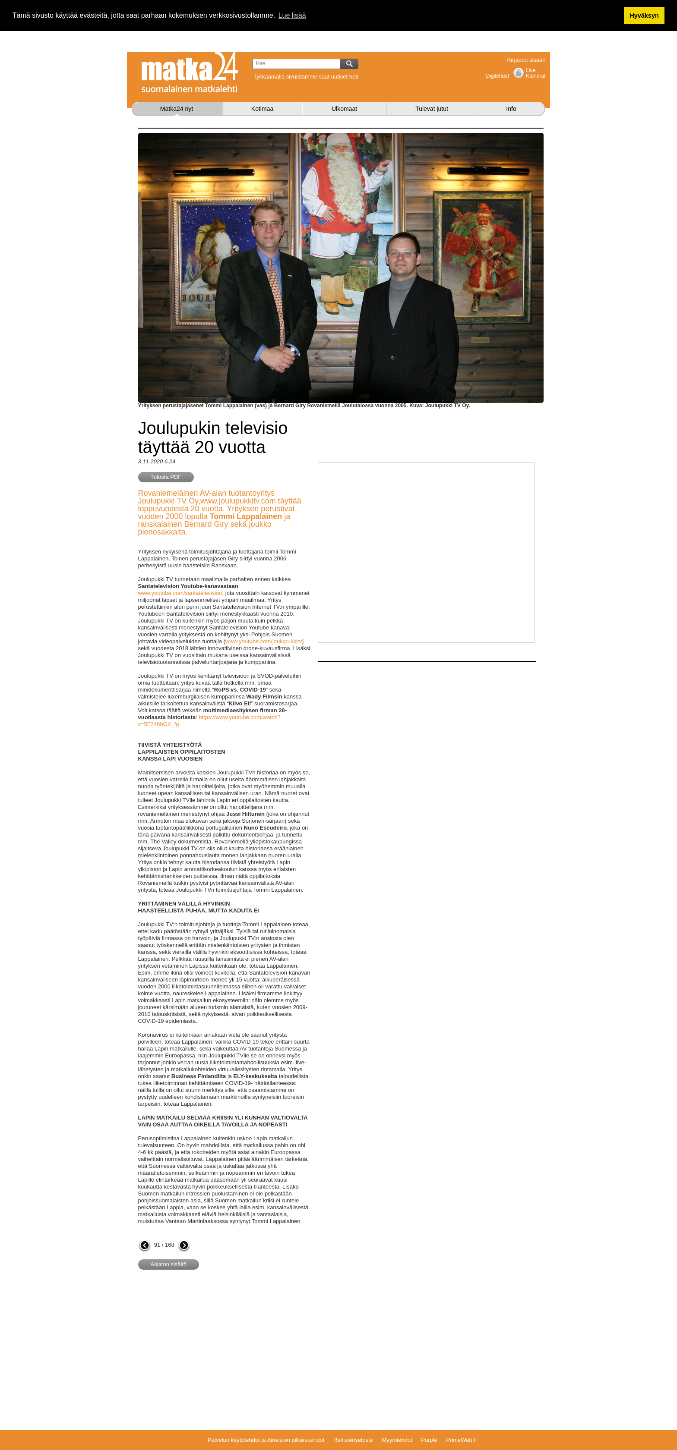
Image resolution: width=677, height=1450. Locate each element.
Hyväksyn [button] (644, 15)
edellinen (144, 1245)
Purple (429, 1440)
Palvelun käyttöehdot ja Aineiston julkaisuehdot (266, 1440)
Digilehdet (497, 76)
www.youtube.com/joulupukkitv (263, 641)
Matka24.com (190, 72)
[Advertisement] (210, 1345)
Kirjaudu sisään (526, 60)
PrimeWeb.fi (461, 1440)
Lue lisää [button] (292, 15)
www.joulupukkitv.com (238, 501)
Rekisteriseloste (353, 1440)
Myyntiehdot (397, 1440)
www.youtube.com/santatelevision (180, 593)
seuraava (183, 1245)
